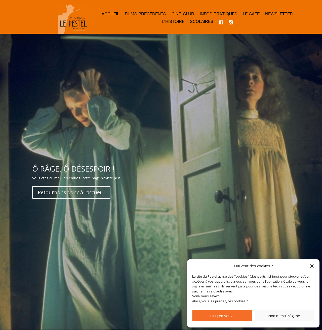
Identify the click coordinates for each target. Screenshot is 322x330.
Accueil (110, 15)
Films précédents (145, 15)
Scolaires (201, 22)
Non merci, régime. (284, 315)
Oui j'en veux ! (222, 315)
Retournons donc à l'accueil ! (71, 192)
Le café (251, 15)
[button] (311, 266)
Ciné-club (183, 15)
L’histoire (173, 22)
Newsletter (279, 15)
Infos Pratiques (218, 15)
